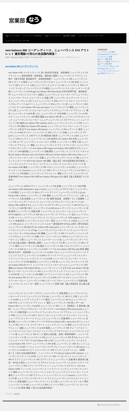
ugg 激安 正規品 (69, 36)
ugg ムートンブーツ (52, 36)
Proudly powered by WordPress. (110, 405)
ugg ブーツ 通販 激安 (104, 59)
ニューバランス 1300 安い (32, 36)
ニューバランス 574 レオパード (108, 71)
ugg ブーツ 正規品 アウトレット (108, 61)
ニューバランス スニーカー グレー (91, 36)
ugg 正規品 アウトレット (106, 73)
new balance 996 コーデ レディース (21, 66)
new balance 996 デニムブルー (107, 54)
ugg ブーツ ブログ (13, 36)
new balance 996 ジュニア (106, 68)
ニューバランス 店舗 (104, 57)
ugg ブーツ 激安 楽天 (104, 64)
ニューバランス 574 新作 (106, 52)
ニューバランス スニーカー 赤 (17, 41)
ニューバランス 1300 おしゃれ (108, 66)
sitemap (17, 394)
